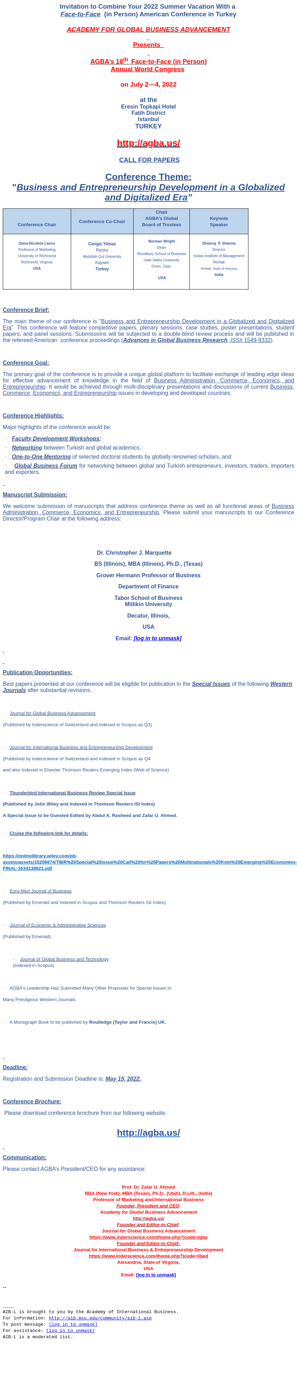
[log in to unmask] (157, 638)
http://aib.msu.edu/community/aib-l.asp (100, 1318)
